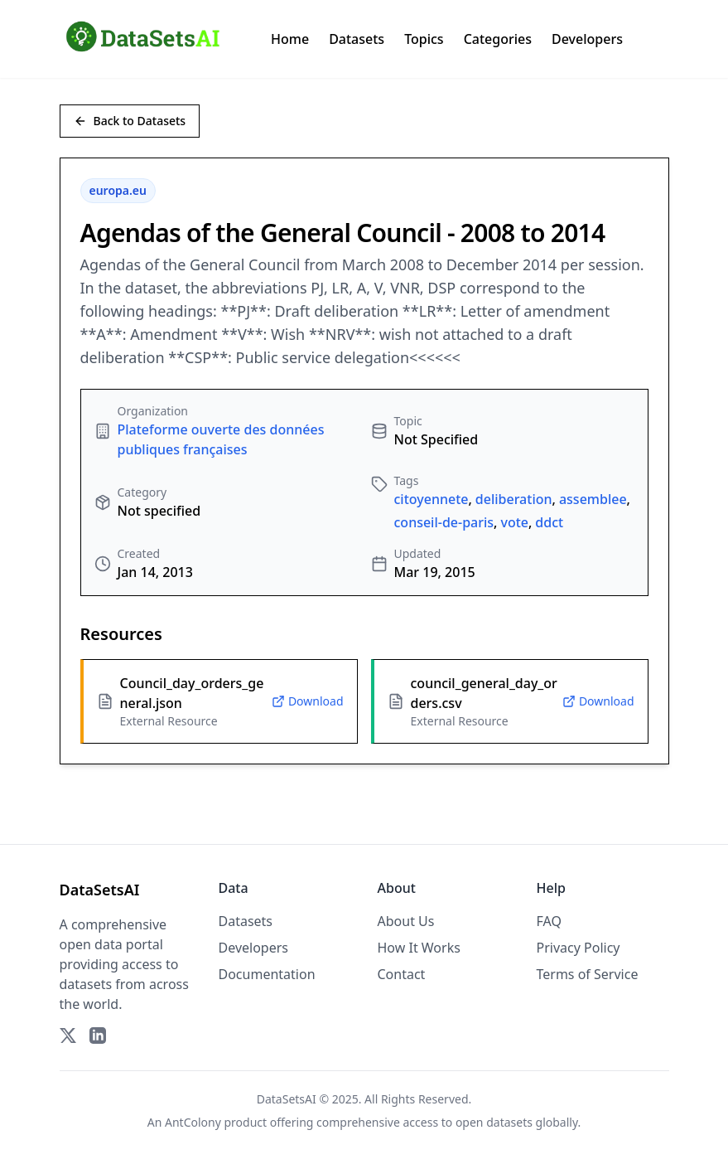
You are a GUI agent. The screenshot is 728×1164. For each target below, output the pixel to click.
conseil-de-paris (444, 522)
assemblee (593, 499)
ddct (549, 522)
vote (514, 522)
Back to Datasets (130, 121)
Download (308, 701)
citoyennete (431, 499)
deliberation (513, 499)
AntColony (193, 1122)
